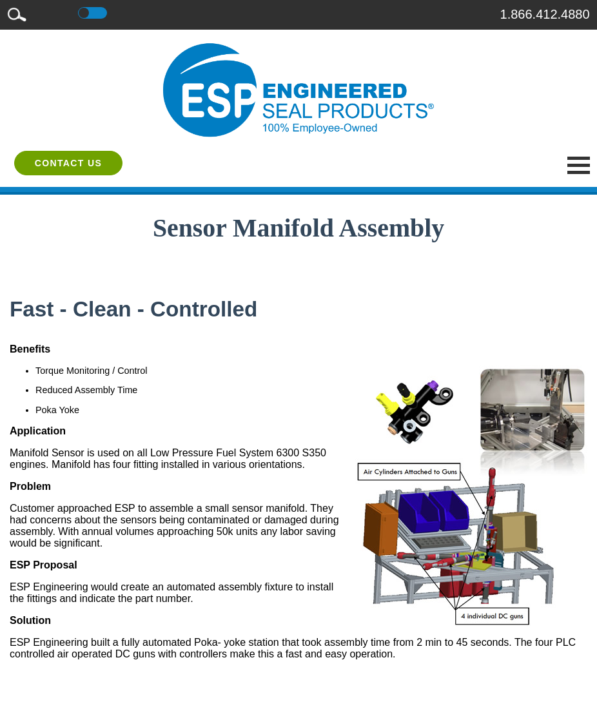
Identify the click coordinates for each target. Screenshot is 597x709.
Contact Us (69, 163)
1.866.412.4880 (545, 14)
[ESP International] (298, 90)
